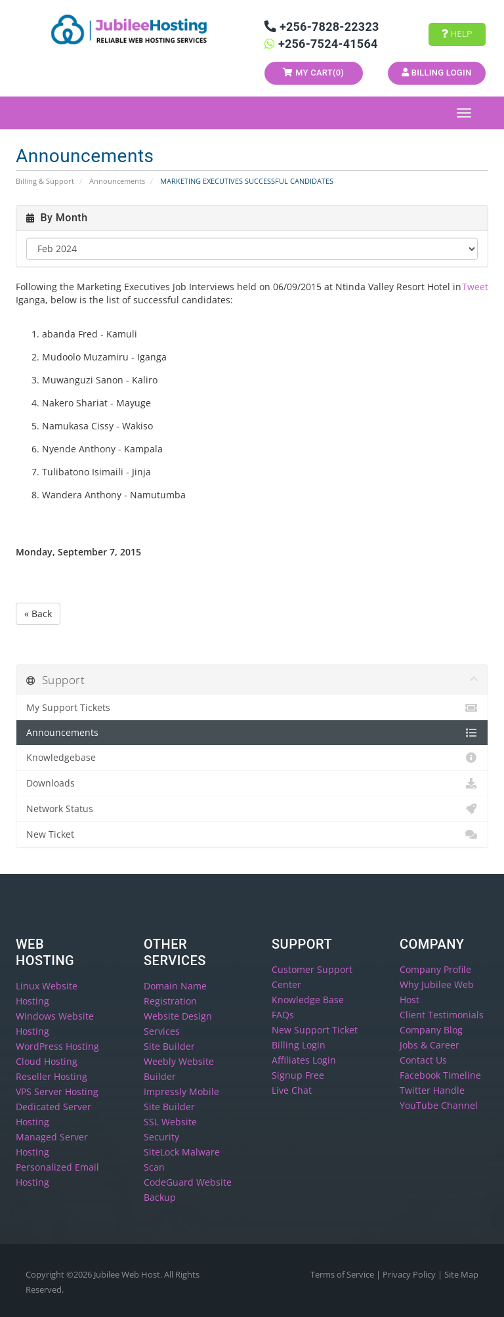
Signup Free (298, 1075)
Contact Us (423, 1060)
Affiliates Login (304, 1060)
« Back (38, 613)
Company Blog (431, 1030)
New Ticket (252, 834)
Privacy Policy (410, 1274)
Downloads (252, 783)
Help (457, 34)
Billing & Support (45, 181)
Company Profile (435, 969)
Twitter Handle (432, 1090)
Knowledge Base (308, 999)
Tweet (475, 286)
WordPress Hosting (57, 1046)
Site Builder (169, 1046)
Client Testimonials (442, 1014)
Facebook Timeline (440, 1075)
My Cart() (313, 72)
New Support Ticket (315, 1030)
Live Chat (292, 1090)
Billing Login (436, 72)
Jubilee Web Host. (128, 1274)
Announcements (117, 181)
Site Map (461, 1274)
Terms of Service (343, 1274)
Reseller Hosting (51, 1076)
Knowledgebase (252, 758)
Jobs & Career (429, 1045)
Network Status (252, 809)
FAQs (283, 1014)
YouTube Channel (439, 1105)
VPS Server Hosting (57, 1091)
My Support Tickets (252, 708)
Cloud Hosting (46, 1061)
